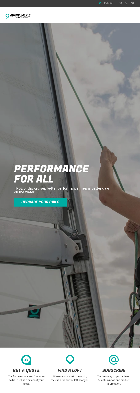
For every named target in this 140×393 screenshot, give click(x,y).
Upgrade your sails (40, 202)
